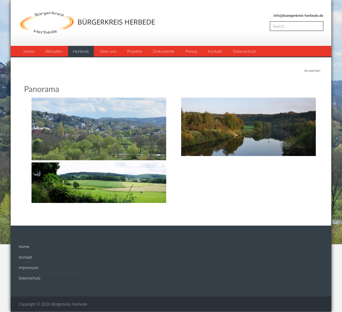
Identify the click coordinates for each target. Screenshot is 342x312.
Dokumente (164, 51)
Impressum (28, 267)
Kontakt (215, 51)
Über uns (108, 51)
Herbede (81, 51)
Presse (191, 51)
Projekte (134, 51)
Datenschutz (244, 51)
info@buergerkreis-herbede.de (298, 15)
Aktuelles (53, 51)
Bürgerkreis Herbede (69, 304)
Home (29, 51)
